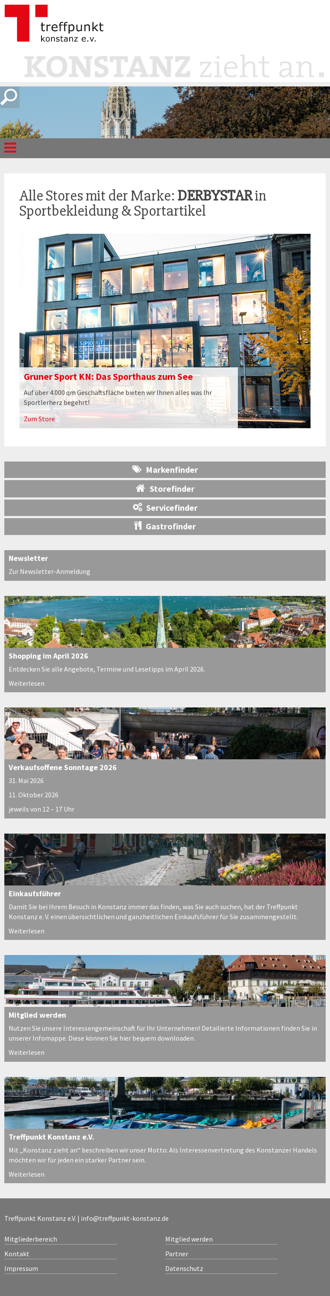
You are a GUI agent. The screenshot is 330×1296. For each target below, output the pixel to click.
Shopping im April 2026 (48, 656)
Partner (176, 1253)
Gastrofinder (165, 526)
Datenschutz (184, 1268)
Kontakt (16, 1253)
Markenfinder (165, 469)
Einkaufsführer (35, 893)
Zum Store (39, 418)
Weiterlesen (27, 683)
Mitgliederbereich (30, 1239)
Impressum (21, 1268)
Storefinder (165, 488)
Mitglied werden (37, 1015)
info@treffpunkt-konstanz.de (125, 1218)
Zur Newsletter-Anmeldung (49, 571)
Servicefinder (165, 507)
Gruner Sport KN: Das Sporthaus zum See (108, 376)
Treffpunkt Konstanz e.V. (51, 1137)
